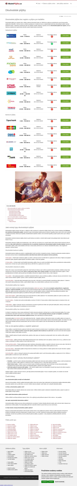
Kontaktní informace (63, 463)
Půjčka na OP (56, 427)
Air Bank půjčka (9, 262)
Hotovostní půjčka (34, 438)
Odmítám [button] (51, 481)
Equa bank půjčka (9, 348)
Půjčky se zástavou (57, 433)
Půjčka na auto (33, 426)
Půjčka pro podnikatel (57, 430)
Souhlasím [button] (44, 481)
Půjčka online (33, 433)
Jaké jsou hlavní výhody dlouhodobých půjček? (17, 218)
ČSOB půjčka (8, 257)
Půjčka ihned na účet (12, 432)
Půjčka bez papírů (57, 438)
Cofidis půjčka (8, 304)
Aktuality (60, 457)
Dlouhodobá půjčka (11, 430)
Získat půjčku (66, 35)
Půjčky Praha (45, 451)
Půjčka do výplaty (11, 427)
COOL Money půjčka (10, 295)
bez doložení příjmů (18, 318)
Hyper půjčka (11, 465)
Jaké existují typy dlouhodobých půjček (16, 209)
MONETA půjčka (9, 339)
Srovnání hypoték (62, 453)
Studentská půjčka (57, 436)
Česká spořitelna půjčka (10, 344)
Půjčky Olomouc (45, 454)
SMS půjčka (55, 435)
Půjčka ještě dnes (34, 424)
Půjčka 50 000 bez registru (31, 465)
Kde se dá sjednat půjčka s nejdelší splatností (17, 216)
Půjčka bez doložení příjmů (13, 436)
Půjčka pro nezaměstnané (59, 429)
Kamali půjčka (11, 456)
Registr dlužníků (62, 460)
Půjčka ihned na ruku (12, 433)
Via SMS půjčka (11, 459)
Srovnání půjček (62, 451)
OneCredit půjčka (9, 280)
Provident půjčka (9, 300)
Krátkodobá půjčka (11, 429)
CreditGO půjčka (11, 454)
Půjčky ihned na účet (29, 457)
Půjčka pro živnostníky (35, 436)
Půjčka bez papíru (29, 469)
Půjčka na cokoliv (34, 427)
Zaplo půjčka (10, 451)
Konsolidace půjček (29, 463)
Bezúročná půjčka (57, 424)
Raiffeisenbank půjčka (12, 469)
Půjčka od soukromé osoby (36, 432)
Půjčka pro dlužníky (34, 435)
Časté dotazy (10, 220)
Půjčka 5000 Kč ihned (29, 453)
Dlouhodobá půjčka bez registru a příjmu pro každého (19, 208)
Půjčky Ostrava (45, 456)
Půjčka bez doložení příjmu (31, 456)
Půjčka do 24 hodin (57, 426)
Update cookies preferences (6, 485)
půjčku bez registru (38, 288)
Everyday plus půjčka (12, 457)
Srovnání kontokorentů (64, 454)
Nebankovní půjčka (11, 426)
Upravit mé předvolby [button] (59, 481)
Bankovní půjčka (11, 424)
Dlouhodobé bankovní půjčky (14, 211)
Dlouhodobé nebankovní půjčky (15, 212)
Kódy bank (61, 459)
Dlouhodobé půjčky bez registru (15, 214)
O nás (60, 462)
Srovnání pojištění (63, 456)
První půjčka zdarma (12, 435)
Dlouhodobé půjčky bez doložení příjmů (16, 215)
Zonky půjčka (11, 462)
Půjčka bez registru (11, 438)
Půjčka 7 (9, 453)
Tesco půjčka (8, 276)
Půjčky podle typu (12, 221)
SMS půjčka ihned (29, 454)
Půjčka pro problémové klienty (59, 432)
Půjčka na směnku (34, 430)
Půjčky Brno (44, 453)
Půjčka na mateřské (34, 429)
